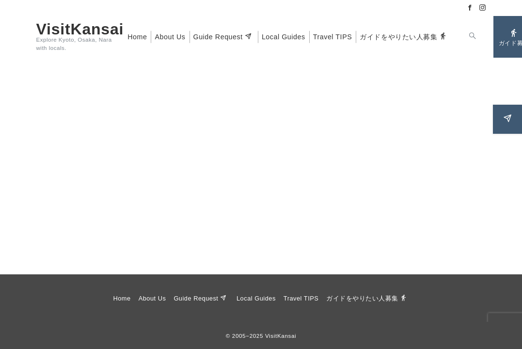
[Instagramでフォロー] (482, 8)
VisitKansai (80, 29)
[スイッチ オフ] (473, 37)
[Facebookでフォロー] (470, 8)
